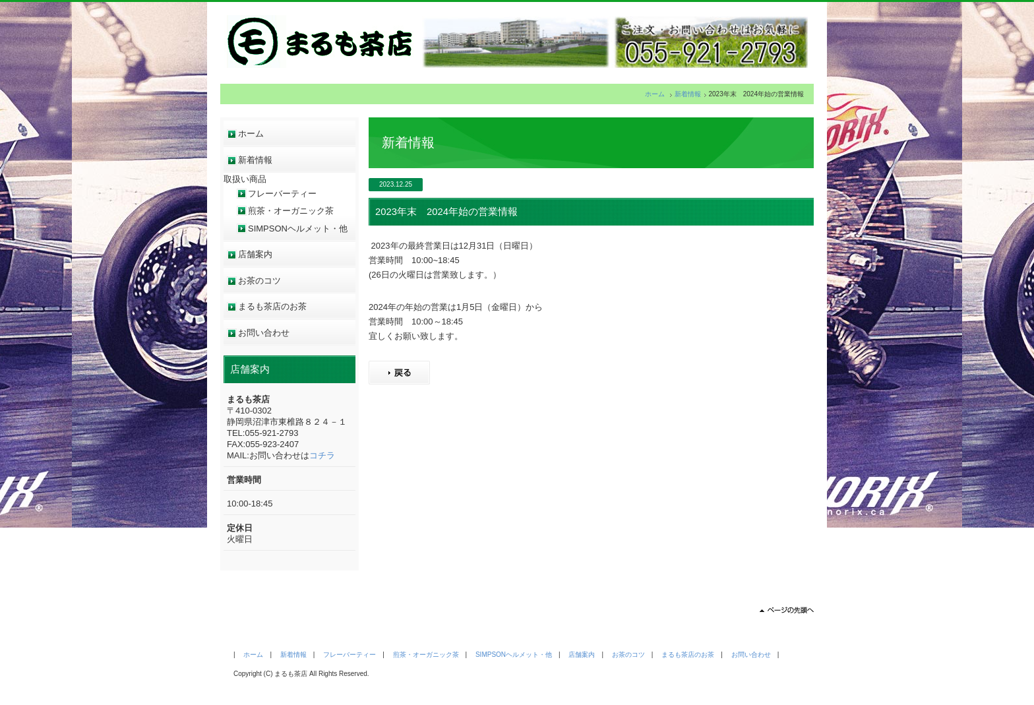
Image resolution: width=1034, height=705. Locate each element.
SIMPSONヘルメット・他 (298, 228)
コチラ (322, 455)
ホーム (655, 94)
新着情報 (688, 94)
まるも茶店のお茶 (272, 306)
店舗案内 (255, 254)
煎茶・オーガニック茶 (291, 211)
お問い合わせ (263, 333)
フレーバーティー (282, 194)
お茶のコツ (259, 281)
